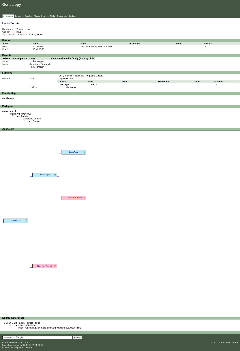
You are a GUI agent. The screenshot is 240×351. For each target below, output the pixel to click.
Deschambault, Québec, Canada (96, 46)
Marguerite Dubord (67, 78)
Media (52, 16)
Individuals (8, 16)
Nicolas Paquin (36, 61)
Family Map (8, 98)
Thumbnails (62, 16)
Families (28, 16)
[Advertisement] (183, 8)
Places (37, 16)
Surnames (19, 16)
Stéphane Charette (23, 347)
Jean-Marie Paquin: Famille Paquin (23, 323)
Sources (45, 16)
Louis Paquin (37, 67)
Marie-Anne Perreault (39, 64)
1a (205, 46)
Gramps (20, 342)
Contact (72, 16)
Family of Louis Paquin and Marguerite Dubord (80, 75)
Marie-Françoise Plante (74, 198)
